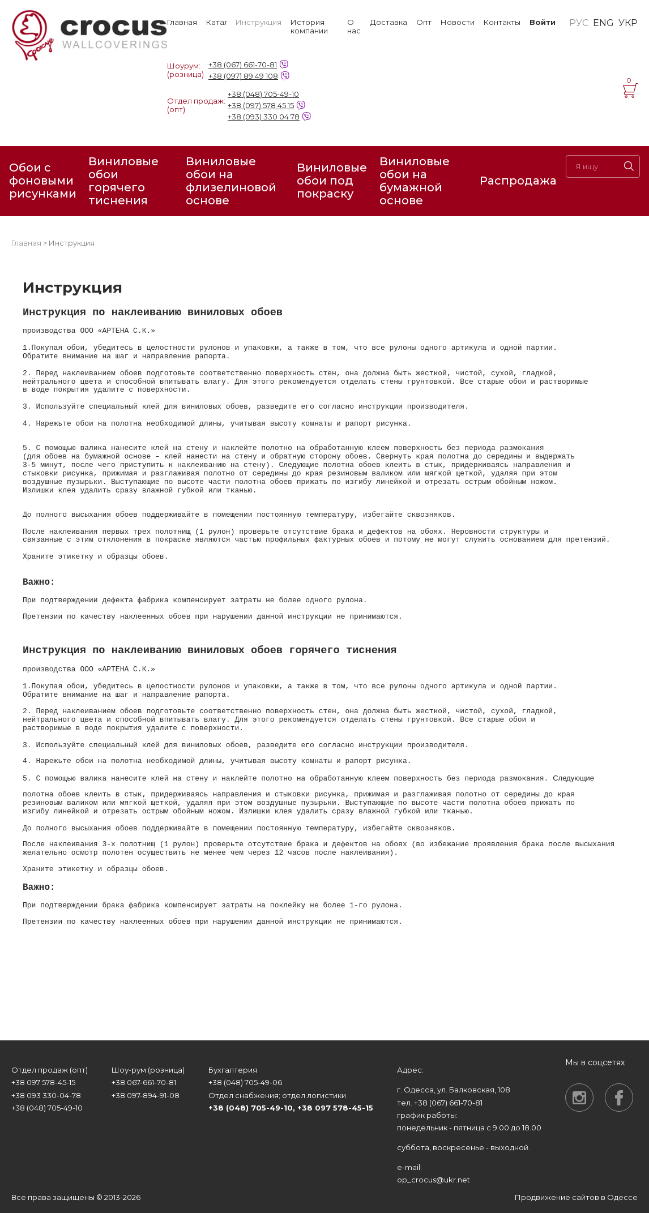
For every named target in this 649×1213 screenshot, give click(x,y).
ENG (603, 23)
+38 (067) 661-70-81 (242, 64)
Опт (424, 22)
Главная (182, 22)
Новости (458, 22)
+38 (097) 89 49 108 (243, 75)
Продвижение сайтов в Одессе (576, 1197)
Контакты (502, 22)
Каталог (216, 22)
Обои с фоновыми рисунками (42, 180)
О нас (354, 26)
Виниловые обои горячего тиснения (123, 181)
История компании (309, 26)
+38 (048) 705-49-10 (263, 93)
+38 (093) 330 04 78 (264, 116)
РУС (578, 23)
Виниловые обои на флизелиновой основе (231, 181)
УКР (628, 23)
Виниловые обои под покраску (332, 180)
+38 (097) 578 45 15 (261, 105)
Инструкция (258, 22)
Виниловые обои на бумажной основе (414, 181)
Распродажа (518, 180)
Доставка (388, 22)
